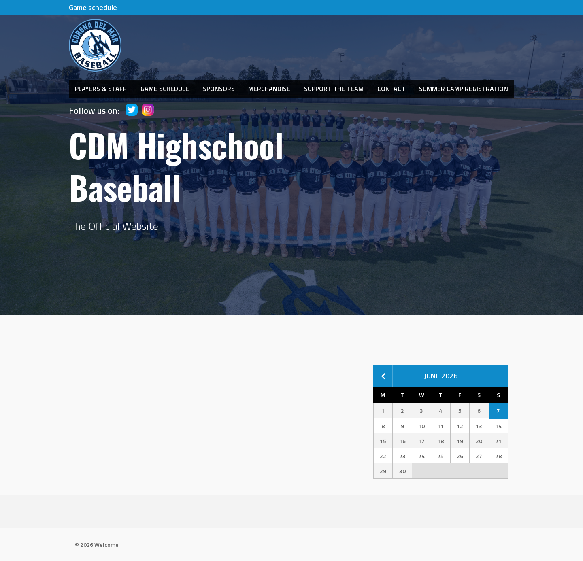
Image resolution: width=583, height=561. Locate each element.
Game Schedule (164, 89)
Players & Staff (101, 89)
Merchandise (269, 89)
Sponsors (219, 89)
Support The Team (334, 89)
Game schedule (93, 7)
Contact (391, 89)
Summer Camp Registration (463, 89)
